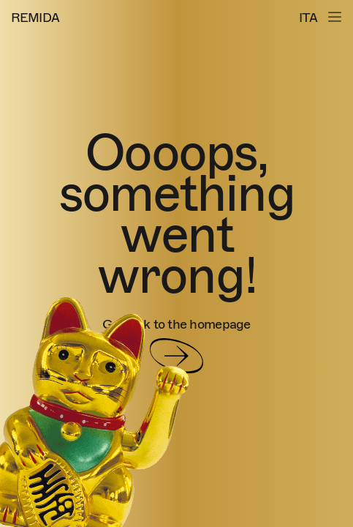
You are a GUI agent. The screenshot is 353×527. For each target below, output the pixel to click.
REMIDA (35, 18)
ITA (308, 18)
